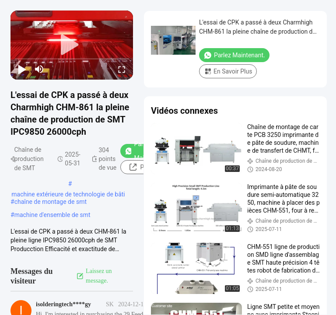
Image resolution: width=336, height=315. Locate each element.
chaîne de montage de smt (50, 201)
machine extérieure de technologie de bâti (68, 194)
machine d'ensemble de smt (52, 214)
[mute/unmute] (39, 69)
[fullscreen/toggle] (121, 69)
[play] (72, 45)
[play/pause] (22, 69)
